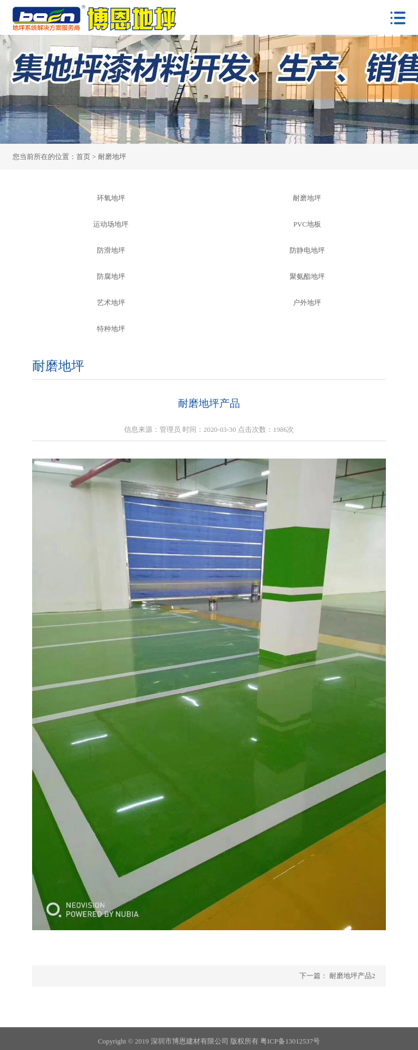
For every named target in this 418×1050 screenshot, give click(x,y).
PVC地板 (307, 224)
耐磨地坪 (307, 198)
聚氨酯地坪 (307, 276)
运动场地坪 (110, 224)
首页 (83, 157)
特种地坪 (111, 329)
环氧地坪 (111, 198)
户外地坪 (307, 303)
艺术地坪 (111, 303)
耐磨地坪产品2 (352, 976)
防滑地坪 (111, 250)
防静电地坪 (307, 250)
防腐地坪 (111, 276)
